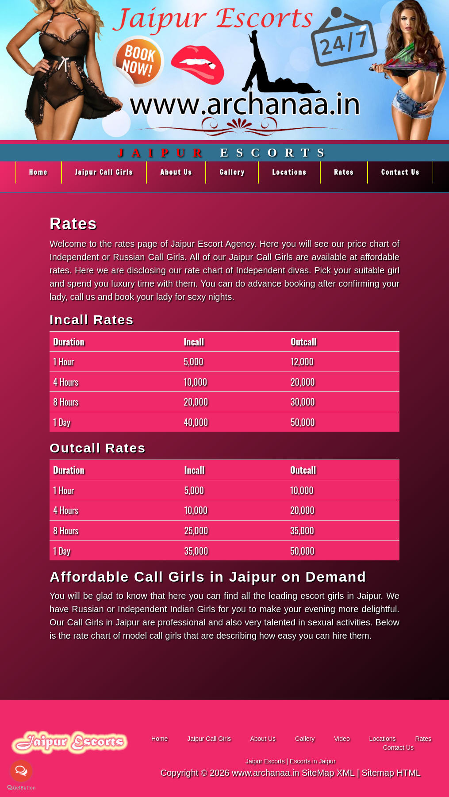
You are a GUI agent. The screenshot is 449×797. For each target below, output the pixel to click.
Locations (289, 172)
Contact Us (400, 172)
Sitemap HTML (391, 773)
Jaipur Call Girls (104, 172)
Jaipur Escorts (265, 761)
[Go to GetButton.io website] (21, 788)
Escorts (224, 152)
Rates (344, 172)
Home (38, 172)
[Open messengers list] (21, 771)
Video (342, 738)
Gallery (232, 172)
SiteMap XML (328, 773)
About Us (176, 172)
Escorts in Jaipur (312, 761)
